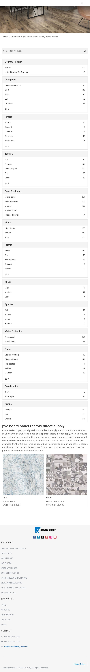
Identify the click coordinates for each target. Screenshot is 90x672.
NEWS (3, 625)
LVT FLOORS (6, 563)
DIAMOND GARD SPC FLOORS (13, 548)
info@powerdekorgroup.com (16, 646)
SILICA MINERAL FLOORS (11, 583)
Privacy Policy (79, 664)
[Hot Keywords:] (85, 51)
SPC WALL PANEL (8, 593)
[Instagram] (50, 537)
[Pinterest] (55, 537)
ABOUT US (5, 610)
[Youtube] (46, 537)
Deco (5, 497)
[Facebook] (34, 537)
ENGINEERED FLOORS (10, 573)
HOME (3, 605)
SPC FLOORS (6, 553)
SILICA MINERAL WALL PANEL (13, 588)
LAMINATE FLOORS (9, 568)
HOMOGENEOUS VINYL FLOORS (14, 578)
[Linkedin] (38, 537)
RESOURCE (5, 620)
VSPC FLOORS (7, 558)
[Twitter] (42, 537)
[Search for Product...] (42, 51)
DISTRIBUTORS (7, 615)
